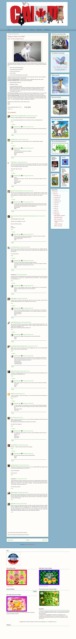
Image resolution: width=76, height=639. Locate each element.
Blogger (54, 621)
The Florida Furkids (15, 247)
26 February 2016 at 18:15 (28, 148)
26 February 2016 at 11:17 (19, 393)
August (55, 202)
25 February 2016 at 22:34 (32, 115)
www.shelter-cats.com (15, 322)
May (55, 208)
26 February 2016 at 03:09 (28, 190)
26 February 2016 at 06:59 (21, 274)
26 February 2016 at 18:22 (28, 260)
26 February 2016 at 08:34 (22, 298)
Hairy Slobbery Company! (59, 215)
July (55, 204)
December (56, 195)
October (56, 199)
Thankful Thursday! (58, 224)
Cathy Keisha (13, 298)
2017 (54, 191)
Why (11, 108)
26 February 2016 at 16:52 (17, 417)
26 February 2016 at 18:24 (28, 285)
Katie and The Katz (15, 371)
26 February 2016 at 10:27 (32, 346)
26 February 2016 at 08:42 (26, 322)
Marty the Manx (14, 492)
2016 (54, 193)
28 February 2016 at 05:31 (23, 492)
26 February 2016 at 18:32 (28, 453)
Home (9, 29)
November (56, 197)
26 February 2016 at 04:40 (24, 247)
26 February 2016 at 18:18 (28, 201)
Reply (12, 121)
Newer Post (10, 540)
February (56, 213)
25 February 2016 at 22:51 (23, 139)
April (55, 210)
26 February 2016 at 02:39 (22, 162)
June (55, 206)
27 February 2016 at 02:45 (21, 478)
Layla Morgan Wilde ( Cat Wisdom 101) (19, 346)
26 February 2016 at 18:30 (28, 403)
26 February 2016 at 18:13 (23, 444)
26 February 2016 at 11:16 (24, 371)
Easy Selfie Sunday (58, 217)
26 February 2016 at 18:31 (28, 430)
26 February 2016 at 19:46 (24, 465)
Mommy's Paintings (17, 29)
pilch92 (12, 393)
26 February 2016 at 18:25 (28, 308)
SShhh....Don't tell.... (58, 225)
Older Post (44, 540)
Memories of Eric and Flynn (16, 190)
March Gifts (39, 29)
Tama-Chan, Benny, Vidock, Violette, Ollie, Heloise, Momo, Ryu (24, 215)
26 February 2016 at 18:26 (28, 334)
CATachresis (13, 162)
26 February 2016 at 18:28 (28, 355)
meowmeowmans (14, 465)
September (56, 200)
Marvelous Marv (17, 126)
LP (11, 417)
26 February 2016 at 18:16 (28, 175)
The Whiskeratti (14, 444)
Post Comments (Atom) (30, 544)
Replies (13, 124)
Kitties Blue (13, 503)
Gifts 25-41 (32, 29)
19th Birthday (46, 29)
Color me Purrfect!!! (58, 219)
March (55, 212)
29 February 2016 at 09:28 (21, 503)
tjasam (46, 621)
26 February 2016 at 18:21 (28, 234)
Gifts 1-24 (25, 29)
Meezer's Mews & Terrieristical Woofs (18, 115)
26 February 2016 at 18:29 (28, 380)
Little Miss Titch (14, 139)
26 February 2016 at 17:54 (28, 126)
